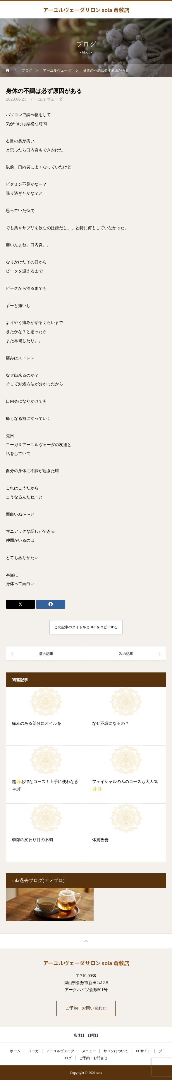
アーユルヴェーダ (46, 99)
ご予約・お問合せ (93, 1058)
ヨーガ (33, 1051)
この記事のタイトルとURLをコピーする (86, 627)
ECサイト (143, 1051)
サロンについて (116, 1051)
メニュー (89, 1051)
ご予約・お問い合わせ (86, 1008)
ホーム (15, 1051)
